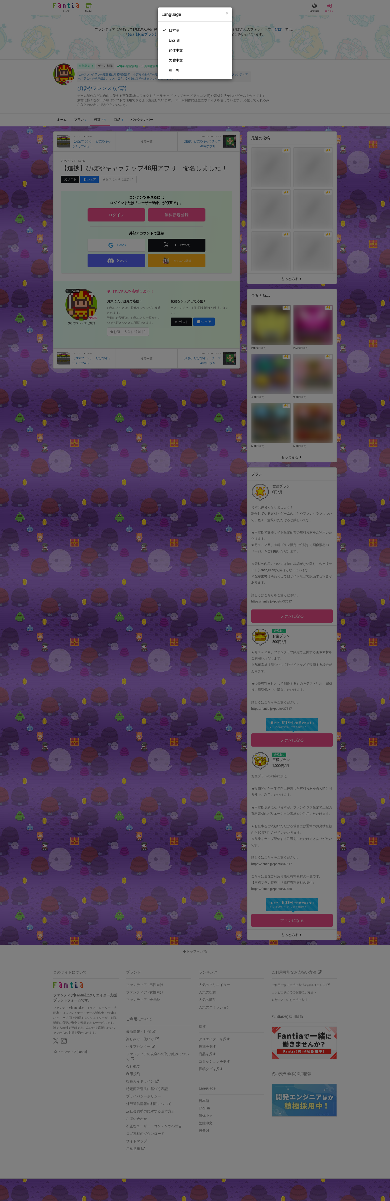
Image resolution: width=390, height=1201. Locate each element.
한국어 (174, 70)
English (174, 40)
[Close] (227, 13)
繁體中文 (176, 60)
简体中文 (176, 50)
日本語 (174, 30)
